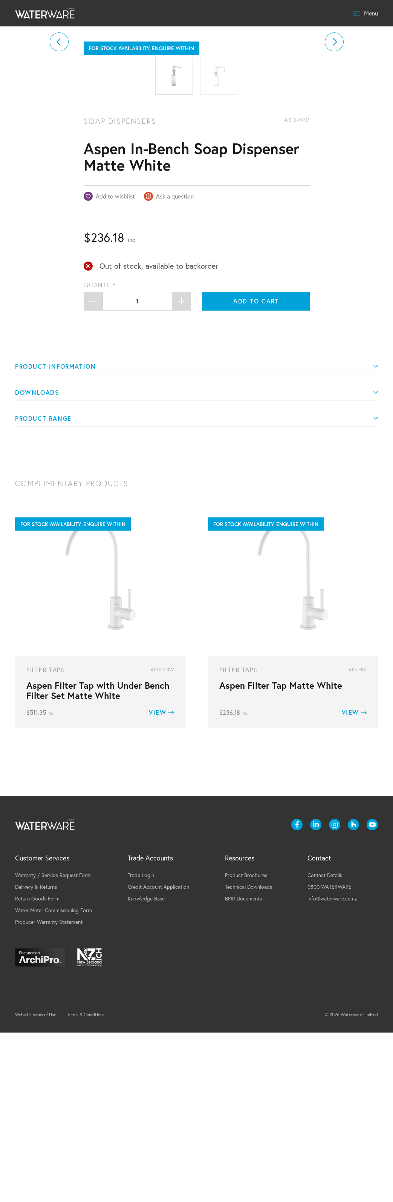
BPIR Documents (243, 1067)
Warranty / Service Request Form (53, 1044)
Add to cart (256, 470)
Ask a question (175, 365)
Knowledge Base (146, 1067)
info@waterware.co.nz (332, 1067)
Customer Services (42, 1027)
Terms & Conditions (85, 1184)
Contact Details (324, 1044)
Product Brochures (246, 1044)
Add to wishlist (115, 365)
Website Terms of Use (35, 1184)
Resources (239, 1027)
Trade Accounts (150, 1027)
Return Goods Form (37, 1067)
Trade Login (141, 1044)
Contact (319, 1027)
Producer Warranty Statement (49, 1091)
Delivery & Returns (36, 1056)
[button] (59, 126)
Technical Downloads (248, 1056)
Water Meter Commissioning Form (53, 1079)
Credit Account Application (158, 1056)
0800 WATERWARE (329, 1056)
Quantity (100, 454)
